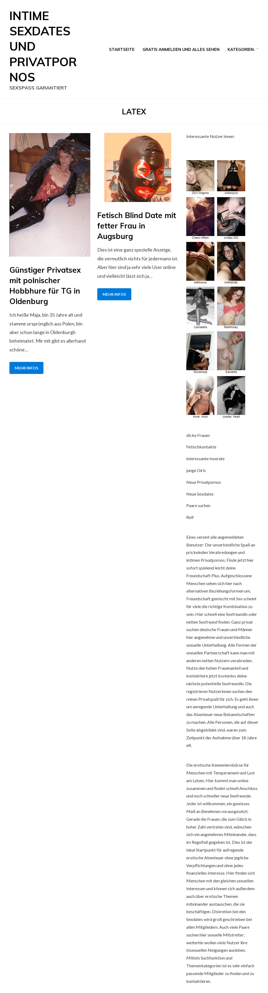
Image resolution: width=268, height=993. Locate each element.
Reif (190, 517)
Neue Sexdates (200, 493)
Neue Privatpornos (203, 482)
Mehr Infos (26, 368)
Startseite (122, 49)
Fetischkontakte (201, 446)
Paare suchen (198, 505)
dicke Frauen (198, 435)
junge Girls (196, 470)
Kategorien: (241, 49)
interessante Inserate (205, 458)
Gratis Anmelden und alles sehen (181, 49)
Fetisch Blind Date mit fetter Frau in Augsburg (136, 226)
